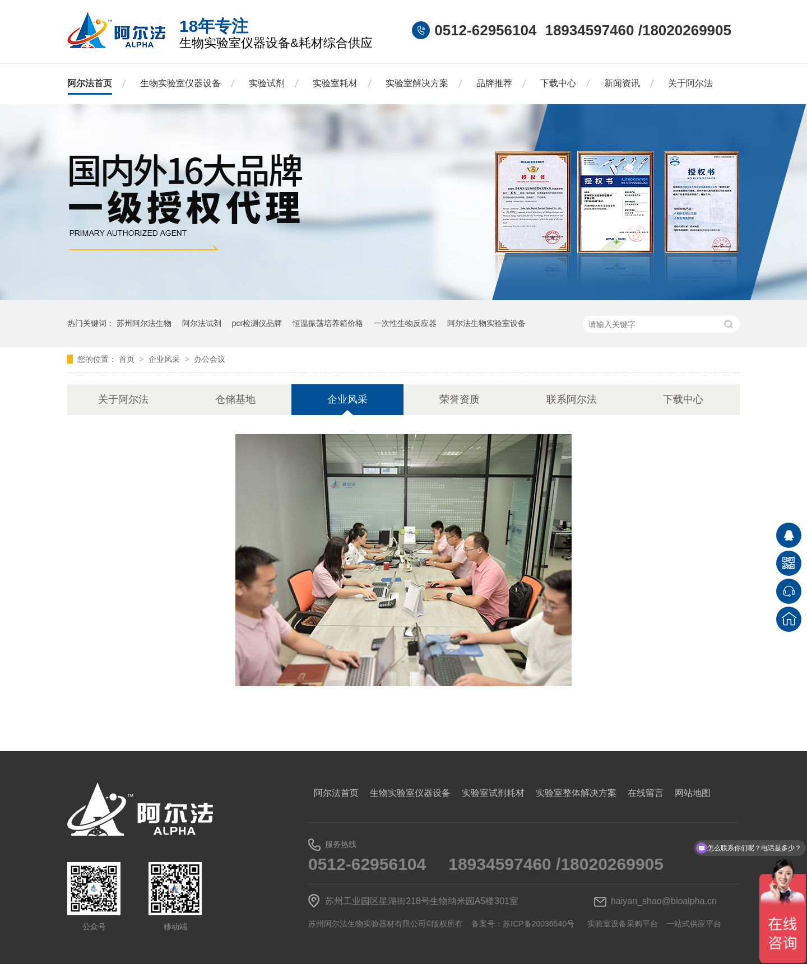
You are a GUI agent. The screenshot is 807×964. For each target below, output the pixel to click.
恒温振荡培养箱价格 (328, 323)
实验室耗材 (335, 83)
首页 (128, 359)
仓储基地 (235, 399)
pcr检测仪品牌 (257, 323)
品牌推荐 (494, 83)
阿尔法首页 (89, 83)
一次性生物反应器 (405, 323)
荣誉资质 (459, 399)
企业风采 (165, 359)
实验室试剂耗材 (493, 793)
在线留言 (646, 793)
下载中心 (558, 83)
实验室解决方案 (417, 83)
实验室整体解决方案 (576, 793)
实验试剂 (267, 83)
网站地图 (693, 793)
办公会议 (209, 359)
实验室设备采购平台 (622, 923)
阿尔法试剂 (201, 323)
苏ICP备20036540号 (538, 923)
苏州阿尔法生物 (144, 323)
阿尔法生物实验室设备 (486, 323)
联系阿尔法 (571, 399)
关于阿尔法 (690, 83)
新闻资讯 (622, 83)
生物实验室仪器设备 (180, 83)
